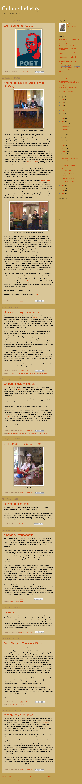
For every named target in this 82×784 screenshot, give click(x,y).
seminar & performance (40, 142)
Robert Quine (39, 664)
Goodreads (62, 74)
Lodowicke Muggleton (32, 161)
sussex (45, 373)
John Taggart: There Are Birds (23, 643)
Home (29, 776)
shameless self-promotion (36, 373)
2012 (62, 113)
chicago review (12, 433)
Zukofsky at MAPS (63, 85)
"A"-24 (9, 373)
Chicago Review (21, 389)
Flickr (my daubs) (63, 78)
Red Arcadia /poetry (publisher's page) (69, 39)
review (19, 577)
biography (10, 601)
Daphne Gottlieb (45, 722)
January (64, 153)
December (65, 124)
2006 (62, 190)
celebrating (8, 416)
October (64, 129)
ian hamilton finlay (23, 373)
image (22, 488)
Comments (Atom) (14, 780)
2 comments (28, 301)
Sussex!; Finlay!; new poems (22, 312)
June (63, 140)
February (64, 151)
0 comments (28, 632)
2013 (62, 110)
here (37, 294)
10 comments (29, 702)
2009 (62, 121)
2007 (62, 188)
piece (21, 342)
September (65, 132)
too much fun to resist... (19, 25)
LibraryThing (62, 76)
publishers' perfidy (18, 601)
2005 (62, 193)
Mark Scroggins (73, 24)
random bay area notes (18, 715)
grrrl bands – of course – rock (22, 443)
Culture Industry (21, 8)
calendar (9, 612)
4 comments (28, 71)
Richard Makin (27, 280)
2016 (62, 102)
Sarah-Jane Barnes (45, 180)
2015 (62, 105)
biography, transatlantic (18, 534)
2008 (62, 185)
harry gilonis (15, 373)
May (63, 143)
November (65, 126)
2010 (62, 118)
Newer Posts (6, 776)
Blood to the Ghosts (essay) (66, 91)
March (64, 148)
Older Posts (51, 776)
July (63, 137)
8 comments (28, 769)
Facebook (61, 71)
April (63, 145)
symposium (36, 317)
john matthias (19, 433)
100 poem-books (12, 704)
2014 (62, 108)
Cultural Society (11, 366)
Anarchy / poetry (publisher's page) (68, 45)
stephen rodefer (43, 433)
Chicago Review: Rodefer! (20, 383)
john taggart (21, 704)
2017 (62, 99)
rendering (41, 195)
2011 (62, 116)
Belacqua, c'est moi (16, 503)
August (64, 134)
